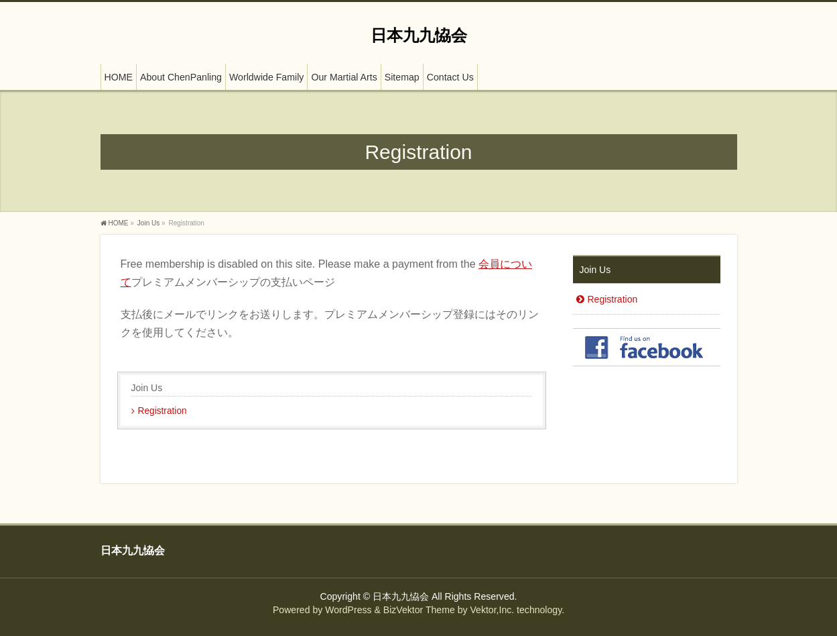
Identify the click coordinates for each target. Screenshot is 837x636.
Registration (162, 411)
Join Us (147, 387)
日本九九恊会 (419, 35)
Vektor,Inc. (492, 609)
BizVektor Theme (419, 609)
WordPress (348, 609)
